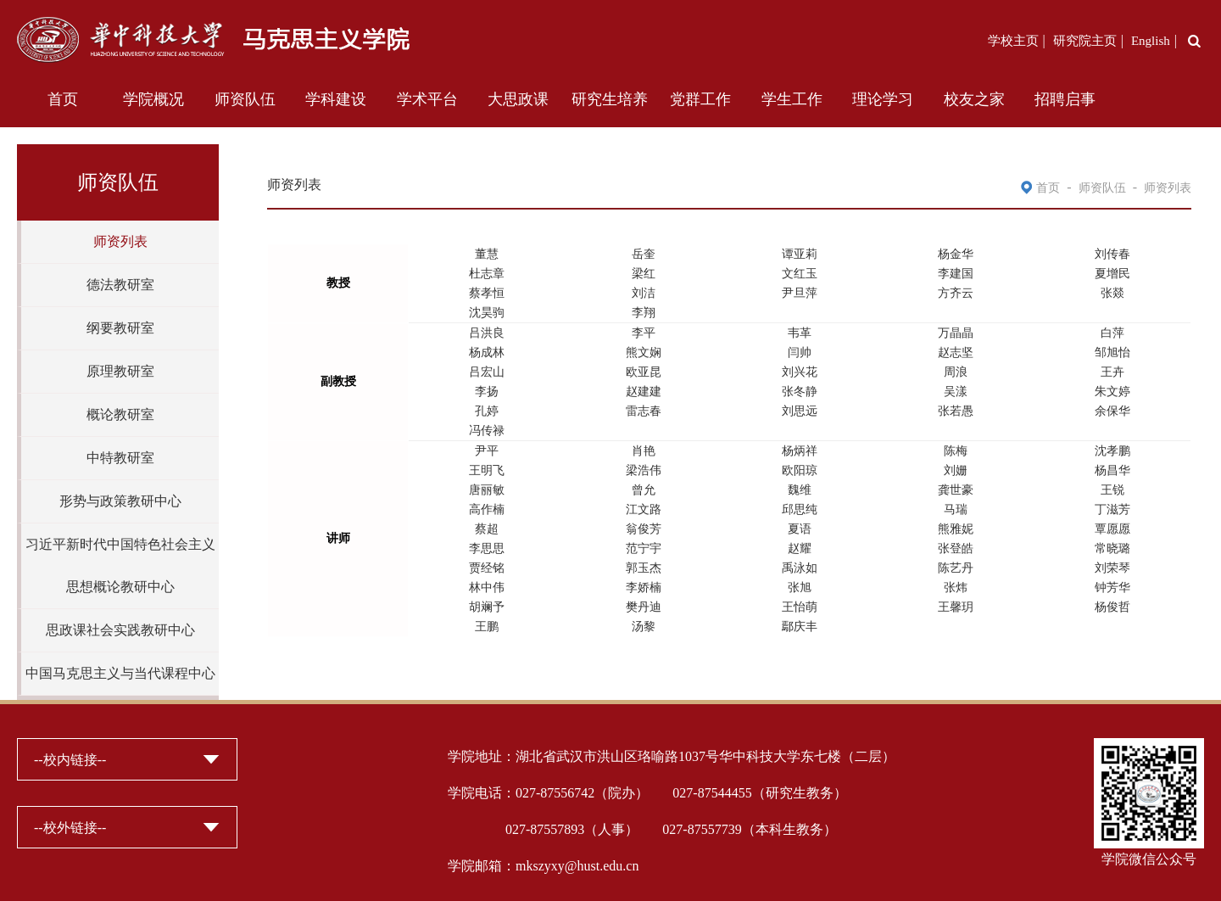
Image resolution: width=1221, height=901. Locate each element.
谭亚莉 (799, 254)
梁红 (643, 273)
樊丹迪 (643, 607)
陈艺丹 (955, 568)
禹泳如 (799, 568)
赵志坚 (955, 352)
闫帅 (799, 352)
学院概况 (153, 99)
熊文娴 (643, 352)
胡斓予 (487, 607)
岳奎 (643, 254)
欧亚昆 (643, 372)
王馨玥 (955, 607)
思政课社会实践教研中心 (120, 630)
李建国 (955, 273)
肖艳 (643, 451)
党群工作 (700, 99)
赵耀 (799, 548)
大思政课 (518, 99)
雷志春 (643, 411)
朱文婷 (1112, 391)
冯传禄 (487, 430)
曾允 (643, 490)
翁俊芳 (643, 529)
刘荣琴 (1112, 568)
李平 (643, 333)
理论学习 (882, 99)
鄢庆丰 (799, 626)
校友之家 (974, 99)
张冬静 (799, 391)
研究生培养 (609, 99)
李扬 (487, 391)
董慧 (487, 254)
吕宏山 (487, 372)
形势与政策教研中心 (120, 501)
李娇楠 (643, 587)
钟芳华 (1112, 587)
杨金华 (955, 254)
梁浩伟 (643, 470)
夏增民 (1112, 273)
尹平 (487, 451)
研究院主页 (1085, 41)
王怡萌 (799, 607)
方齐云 (955, 293)
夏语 (799, 529)
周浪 (955, 372)
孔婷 (487, 411)
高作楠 (487, 509)
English (1150, 41)
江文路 (643, 509)
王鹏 (487, 626)
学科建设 (335, 99)
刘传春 (1112, 254)
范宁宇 (643, 548)
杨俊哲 (1112, 607)
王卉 (1112, 372)
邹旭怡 (1112, 352)
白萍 (1112, 333)
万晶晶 (955, 333)
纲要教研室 (120, 328)
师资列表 (120, 241)
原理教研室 (120, 371)
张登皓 (955, 548)
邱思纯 (799, 509)
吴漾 (955, 391)
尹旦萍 (799, 293)
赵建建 (643, 391)
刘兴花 (799, 372)
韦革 (799, 333)
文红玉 (799, 273)
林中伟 (487, 587)
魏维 (799, 490)
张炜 (955, 587)
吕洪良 (487, 333)
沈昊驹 (487, 312)
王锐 (1112, 490)
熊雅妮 (955, 529)
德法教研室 (120, 284)
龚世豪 (955, 490)
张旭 (799, 587)
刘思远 (799, 411)
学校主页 (1013, 41)
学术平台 (427, 99)
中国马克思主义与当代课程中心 (120, 673)
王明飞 (487, 470)
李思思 (487, 548)
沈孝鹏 (1112, 451)
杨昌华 (1112, 470)
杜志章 (487, 273)
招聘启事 (1065, 99)
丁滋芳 (1112, 509)
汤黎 (643, 626)
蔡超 (487, 529)
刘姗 (955, 470)
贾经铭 (487, 568)
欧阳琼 (799, 470)
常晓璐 (1112, 548)
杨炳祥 (799, 451)
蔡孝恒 (487, 293)
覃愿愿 (1112, 529)
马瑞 (955, 509)
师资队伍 (245, 99)
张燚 (1112, 293)
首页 (62, 99)
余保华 (1112, 411)
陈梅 (955, 451)
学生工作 (791, 99)
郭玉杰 (643, 568)
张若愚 (955, 411)
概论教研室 (120, 414)
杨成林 (487, 352)
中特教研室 (120, 457)
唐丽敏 (487, 490)
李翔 (643, 312)
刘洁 (643, 293)
